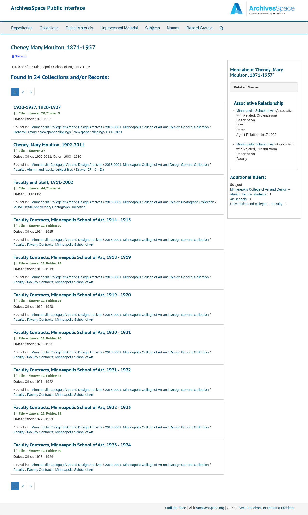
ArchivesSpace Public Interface (48, 8)
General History (25, 132)
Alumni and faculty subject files (50, 169)
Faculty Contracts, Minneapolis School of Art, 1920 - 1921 (72, 332)
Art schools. (239, 199)
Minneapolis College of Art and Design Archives (67, 127)
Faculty (18, 169)
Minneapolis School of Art (255, 111)
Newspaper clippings (55, 132)
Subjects (152, 28)
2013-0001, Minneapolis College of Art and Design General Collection (157, 127)
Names (173, 28)
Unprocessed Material (119, 28)
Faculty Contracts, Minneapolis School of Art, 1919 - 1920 (72, 295)
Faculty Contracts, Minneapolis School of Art (60, 244)
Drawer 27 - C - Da (90, 169)
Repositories (21, 28)
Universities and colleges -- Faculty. (257, 204)
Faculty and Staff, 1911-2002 (43, 182)
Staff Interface (175, 508)
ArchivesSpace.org (210, 508)
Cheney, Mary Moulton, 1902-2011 (48, 145)
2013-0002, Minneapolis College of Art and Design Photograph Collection (159, 202)
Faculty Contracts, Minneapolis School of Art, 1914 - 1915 (72, 220)
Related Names (246, 87)
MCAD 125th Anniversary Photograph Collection (49, 207)
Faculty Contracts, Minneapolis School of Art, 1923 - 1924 (72, 445)
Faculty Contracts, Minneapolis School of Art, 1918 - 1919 (72, 257)
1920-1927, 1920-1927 (37, 107)
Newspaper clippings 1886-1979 (98, 132)
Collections (49, 28)
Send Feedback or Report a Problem (266, 508)
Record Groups (199, 28)
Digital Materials (79, 28)
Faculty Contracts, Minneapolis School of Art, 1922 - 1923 (72, 407)
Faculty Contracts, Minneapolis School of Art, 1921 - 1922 (72, 370)
